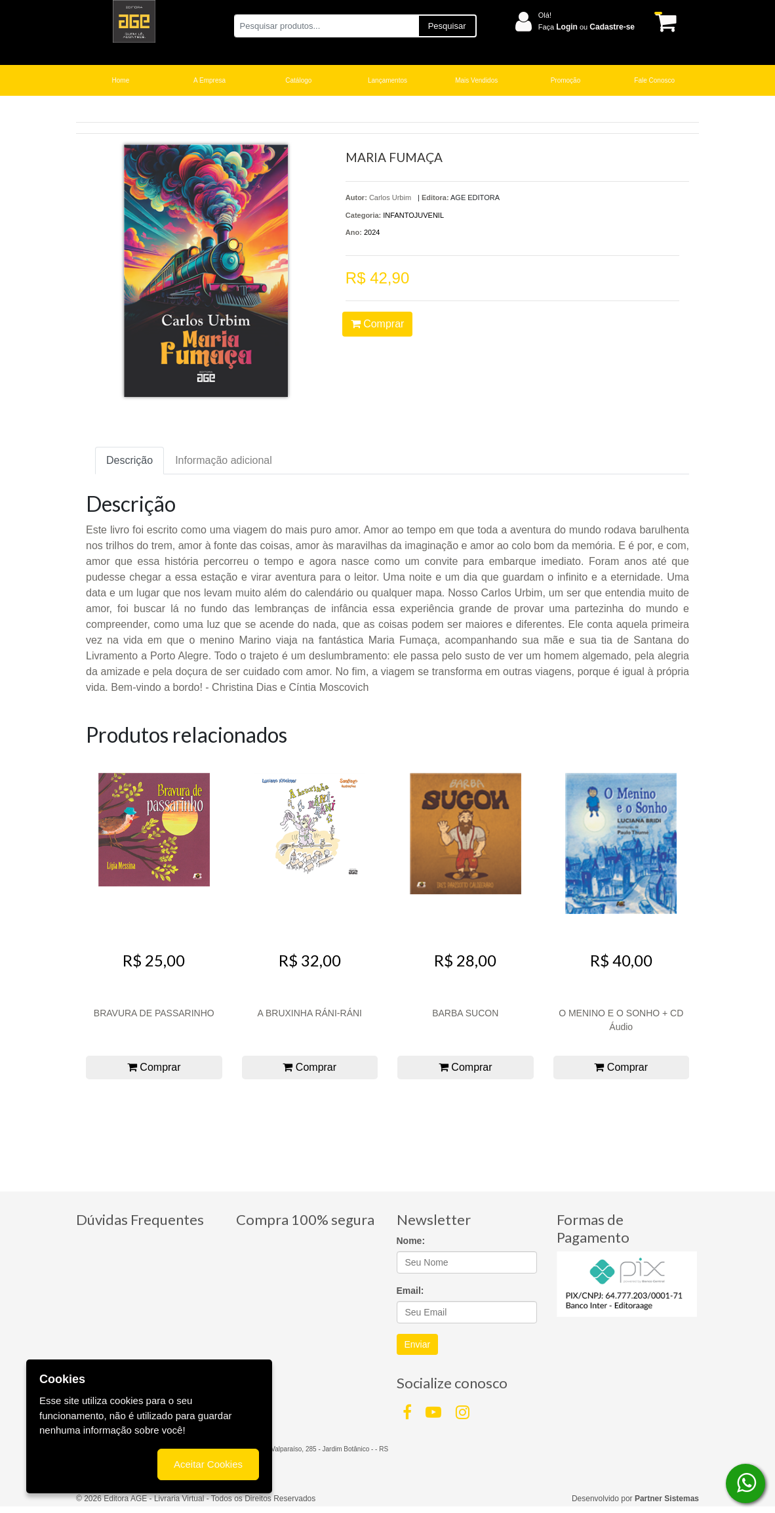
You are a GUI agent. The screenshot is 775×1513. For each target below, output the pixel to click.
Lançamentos (387, 80)
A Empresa (209, 80)
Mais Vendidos (476, 80)
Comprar (378, 323)
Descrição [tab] (129, 460)
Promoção (566, 80)
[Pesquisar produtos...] (326, 25)
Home (121, 80)
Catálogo (298, 80)
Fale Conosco (654, 80)
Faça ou (586, 27)
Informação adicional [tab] (223, 460)
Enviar (418, 1344)
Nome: (411, 1240)
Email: (410, 1290)
